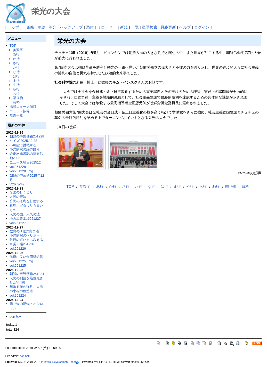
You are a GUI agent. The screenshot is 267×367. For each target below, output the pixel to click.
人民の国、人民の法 (25, 214)
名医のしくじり (21, 192)
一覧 (135, 27)
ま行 (16, 81)
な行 (16, 72)
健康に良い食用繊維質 (26, 257)
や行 (16, 85)
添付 (90, 27)
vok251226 (18, 248)
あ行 (16, 54)
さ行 (16, 63)
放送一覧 (16, 115)
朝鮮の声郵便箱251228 (27, 136)
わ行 (16, 93)
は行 (16, 76)
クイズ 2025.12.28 (23, 141)
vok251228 (18, 167)
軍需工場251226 (22, 244)
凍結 (41, 27)
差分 (52, 27)
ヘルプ (185, 27)
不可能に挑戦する (23, 145)
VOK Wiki (17, 184)
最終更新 (168, 27)
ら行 (16, 89)
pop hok (15, 316)
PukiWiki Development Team (60, 361)
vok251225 (18, 265)
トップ (13, 27)
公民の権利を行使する (26, 201)
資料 (16, 102)
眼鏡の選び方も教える (26, 240)
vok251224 (18, 295)
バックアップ (71, 27)
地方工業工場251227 (25, 219)
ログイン (201, 27)
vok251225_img (21, 261)
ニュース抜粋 (20, 111)
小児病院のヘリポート (26, 235)
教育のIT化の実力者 (24, 231)
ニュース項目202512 (25, 162)
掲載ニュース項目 (23, 107)
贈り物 (18, 98)
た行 (16, 67)
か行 (16, 59)
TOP (13, 45)
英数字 (18, 50)
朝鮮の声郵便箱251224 (27, 274)
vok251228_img (21, 171)
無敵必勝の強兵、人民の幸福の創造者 (26, 289)
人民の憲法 (18, 197)
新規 (124, 27)
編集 (31, 27)
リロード (104, 27)
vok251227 (18, 223)
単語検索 (149, 27)
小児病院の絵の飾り (25, 149)
